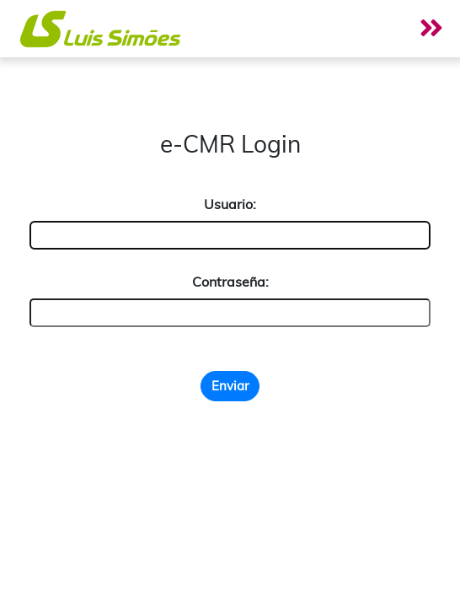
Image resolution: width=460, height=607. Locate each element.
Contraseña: (230, 281)
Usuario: (230, 204)
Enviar (230, 386)
